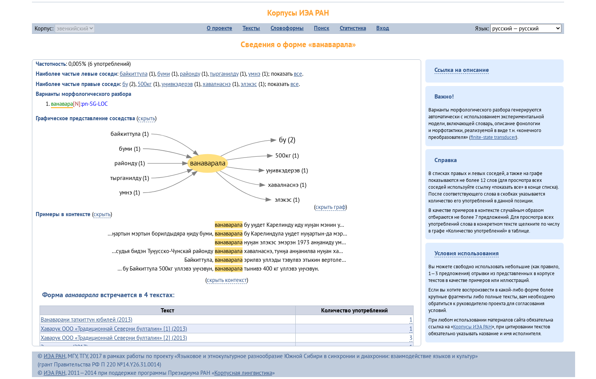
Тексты (251, 28)
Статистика (353, 28)
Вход (382, 28)
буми (163, 73)
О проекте (219, 28)
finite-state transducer (493, 137)
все (298, 73)
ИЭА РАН (54, 356)
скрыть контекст (227, 279)
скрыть (146, 118)
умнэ (254, 73)
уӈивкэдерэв (177, 84)
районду (190, 73)
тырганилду (224, 73)
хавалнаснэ (217, 84)
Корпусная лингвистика (243, 372)
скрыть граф (330, 206)
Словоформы (287, 28)
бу (125, 84)
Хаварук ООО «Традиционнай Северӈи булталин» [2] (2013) (114, 337)
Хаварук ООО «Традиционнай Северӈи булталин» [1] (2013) (114, 328)
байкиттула (133, 73)
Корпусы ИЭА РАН (298, 13)
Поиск (321, 28)
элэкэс (249, 84)
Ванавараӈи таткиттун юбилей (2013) (86, 319)
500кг (145, 84)
